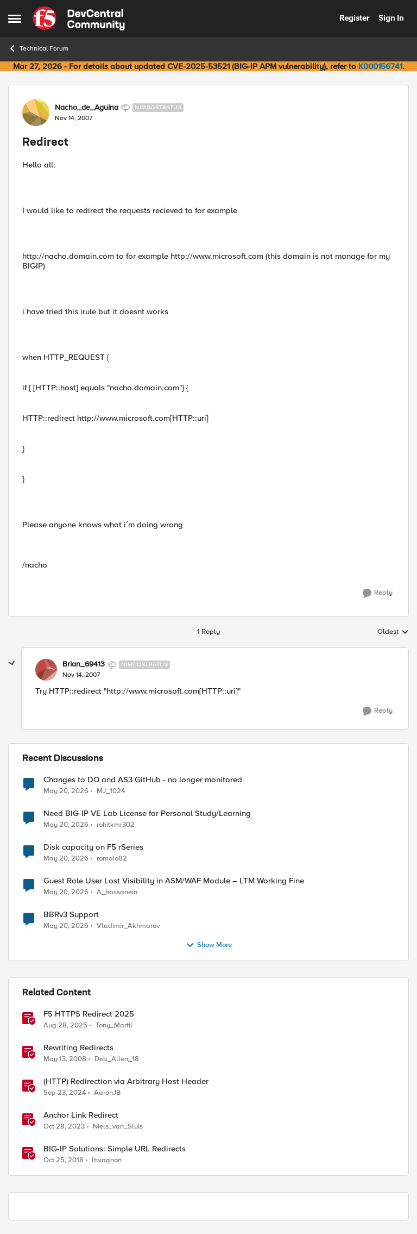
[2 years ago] (64, 1126)
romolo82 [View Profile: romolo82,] (112, 858)
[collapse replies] (11, 663)
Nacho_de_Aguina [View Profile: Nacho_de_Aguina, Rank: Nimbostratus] (86, 107)
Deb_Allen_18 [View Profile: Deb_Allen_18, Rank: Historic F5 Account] (116, 1059)
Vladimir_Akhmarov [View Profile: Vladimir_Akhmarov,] (128, 925)
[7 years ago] (63, 1160)
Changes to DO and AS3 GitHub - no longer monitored (142, 779)
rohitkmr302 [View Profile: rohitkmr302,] (116, 824)
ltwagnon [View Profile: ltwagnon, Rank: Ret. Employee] (107, 1160)
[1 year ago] (64, 1092)
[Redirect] (81, 675)
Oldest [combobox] (393, 632)
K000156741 (380, 66)
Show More (209, 945)
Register (354, 18)
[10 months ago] (65, 1025)
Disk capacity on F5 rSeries (93, 847)
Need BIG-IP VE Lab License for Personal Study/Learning (147, 813)
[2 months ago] (66, 791)
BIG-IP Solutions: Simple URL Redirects (114, 1149)
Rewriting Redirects (78, 1047)
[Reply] (378, 593)
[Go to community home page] (78, 18)
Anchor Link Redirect (80, 1115)
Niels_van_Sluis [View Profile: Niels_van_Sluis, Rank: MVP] (118, 1126)
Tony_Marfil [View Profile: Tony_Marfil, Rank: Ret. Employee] (114, 1025)
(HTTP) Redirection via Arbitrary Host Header (125, 1081)
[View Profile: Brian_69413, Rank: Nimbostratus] (46, 670)
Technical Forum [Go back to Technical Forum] (38, 48)
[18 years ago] (64, 1059)
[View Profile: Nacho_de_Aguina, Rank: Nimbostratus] (35, 112)
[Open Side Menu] (15, 18)
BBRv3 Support (71, 914)
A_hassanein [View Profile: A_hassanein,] (117, 892)
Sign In (390, 18)
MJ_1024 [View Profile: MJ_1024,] (111, 791)
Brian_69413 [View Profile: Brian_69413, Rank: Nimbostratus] (83, 664)
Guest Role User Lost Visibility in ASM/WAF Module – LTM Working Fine (173, 881)
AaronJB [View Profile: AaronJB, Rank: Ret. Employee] (107, 1092)
